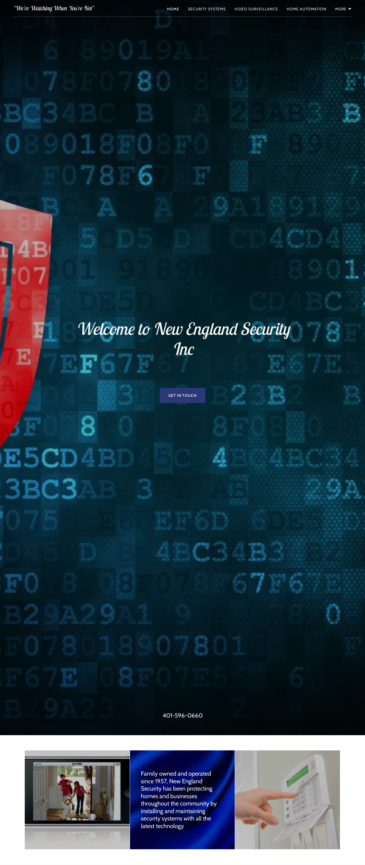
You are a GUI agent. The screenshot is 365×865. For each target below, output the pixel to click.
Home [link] (173, 9)
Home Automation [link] (306, 9)
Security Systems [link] (207, 9)
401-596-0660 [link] (183, 715)
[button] (343, 9)
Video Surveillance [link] (256, 9)
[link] (53, 8)
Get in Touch (182, 395)
